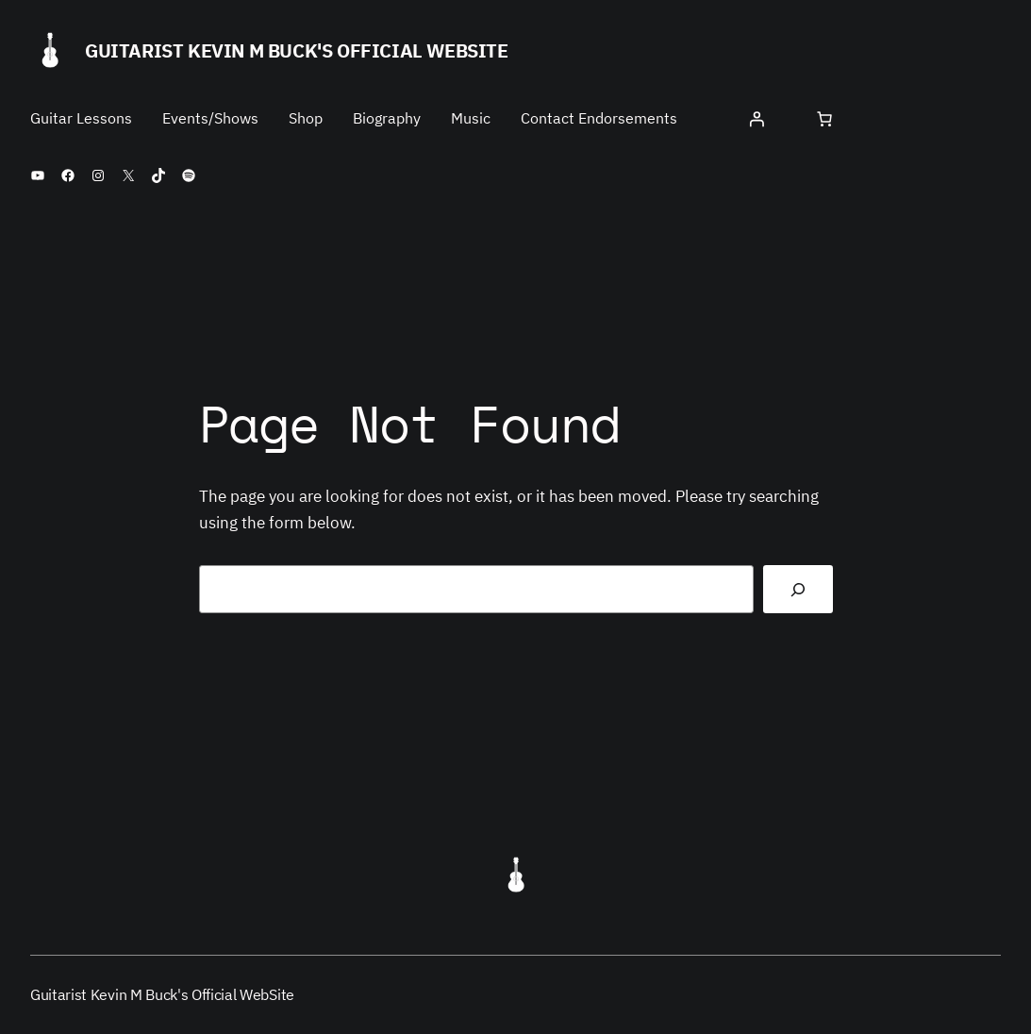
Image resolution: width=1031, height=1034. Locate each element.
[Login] (756, 119)
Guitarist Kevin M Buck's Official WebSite (296, 50)
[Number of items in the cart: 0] (824, 119)
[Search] (798, 589)
